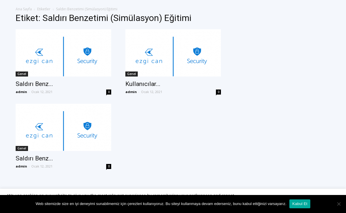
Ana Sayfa (24, 9)
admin (21, 92)
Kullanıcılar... (142, 83)
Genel (21, 74)
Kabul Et (299, 203)
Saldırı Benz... (34, 83)
